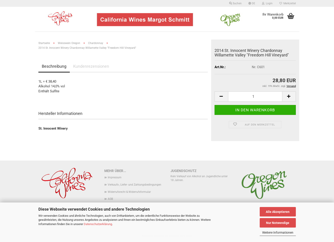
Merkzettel (287, 3)
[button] (252, 3)
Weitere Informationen (277, 232)
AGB (110, 198)
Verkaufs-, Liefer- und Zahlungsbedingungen (134, 184)
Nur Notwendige (277, 223)
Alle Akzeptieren (278, 212)
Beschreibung (54, 66)
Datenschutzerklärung (98, 224)
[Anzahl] (255, 96)
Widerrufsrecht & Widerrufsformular (129, 191)
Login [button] (267, 3)
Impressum (114, 177)
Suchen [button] (235, 3)
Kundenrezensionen (91, 66)
